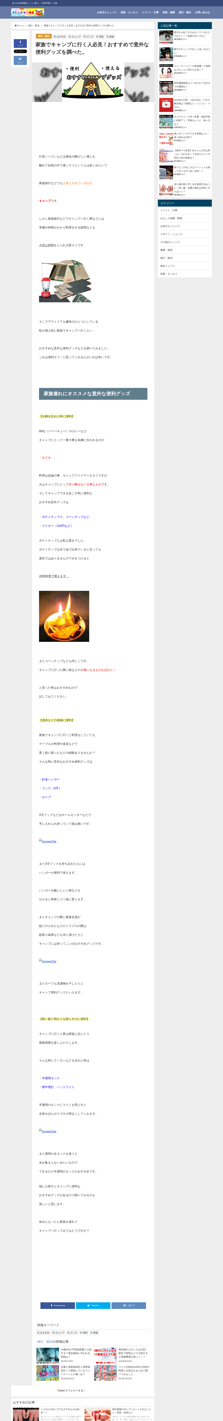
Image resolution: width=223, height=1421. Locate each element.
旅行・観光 (185, 12)
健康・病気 (166, 250)
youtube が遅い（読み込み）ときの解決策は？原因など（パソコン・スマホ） (192, 103)
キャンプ (76, 37)
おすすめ (61, 37)
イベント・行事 (150, 12)
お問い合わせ (202, 12)
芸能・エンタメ (129, 12)
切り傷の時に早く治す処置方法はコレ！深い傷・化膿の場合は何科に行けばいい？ (192, 188)
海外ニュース (167, 266)
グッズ (90, 37)
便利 (101, 37)
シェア (20, 43)
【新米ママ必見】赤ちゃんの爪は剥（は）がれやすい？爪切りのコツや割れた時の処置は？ (192, 154)
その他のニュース (170, 242)
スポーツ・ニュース (171, 234)
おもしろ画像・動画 (171, 218)
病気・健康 (169, 12)
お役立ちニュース (107, 12)
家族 (112, 37)
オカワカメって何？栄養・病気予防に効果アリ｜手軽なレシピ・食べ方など (192, 120)
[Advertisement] (66, 128)
